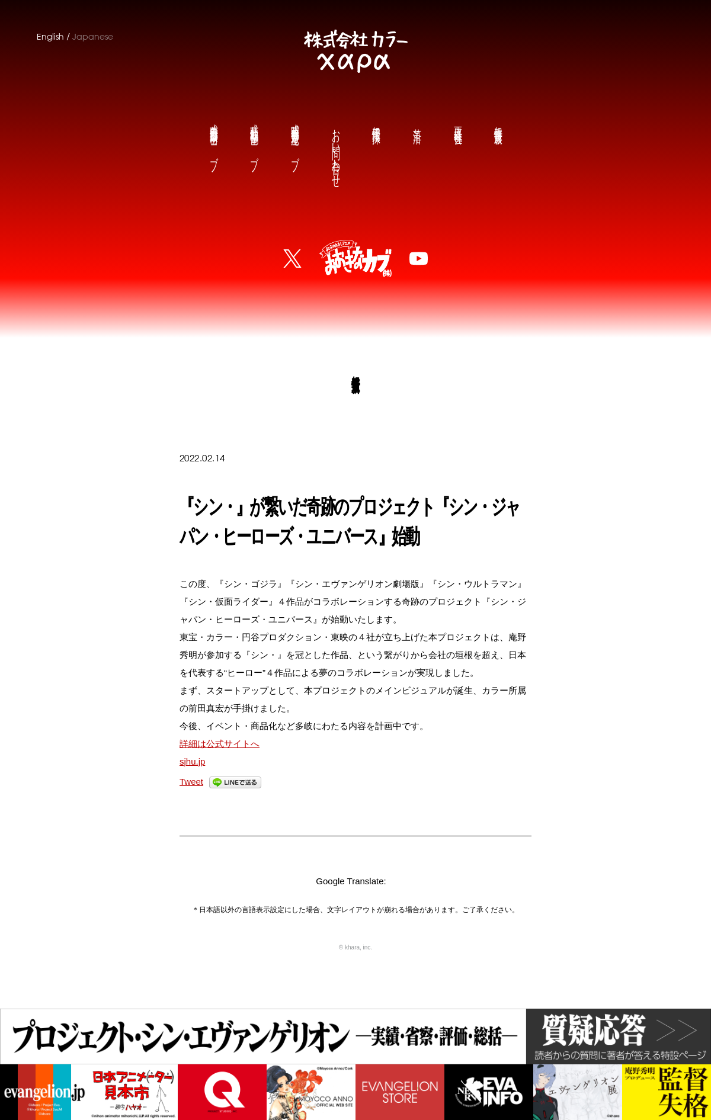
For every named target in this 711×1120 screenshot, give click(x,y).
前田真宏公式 (213, 138)
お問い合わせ (335, 149)
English (50, 36)
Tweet (191, 781)
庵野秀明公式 (294, 138)
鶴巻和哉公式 (253, 138)
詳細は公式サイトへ (220, 744)
